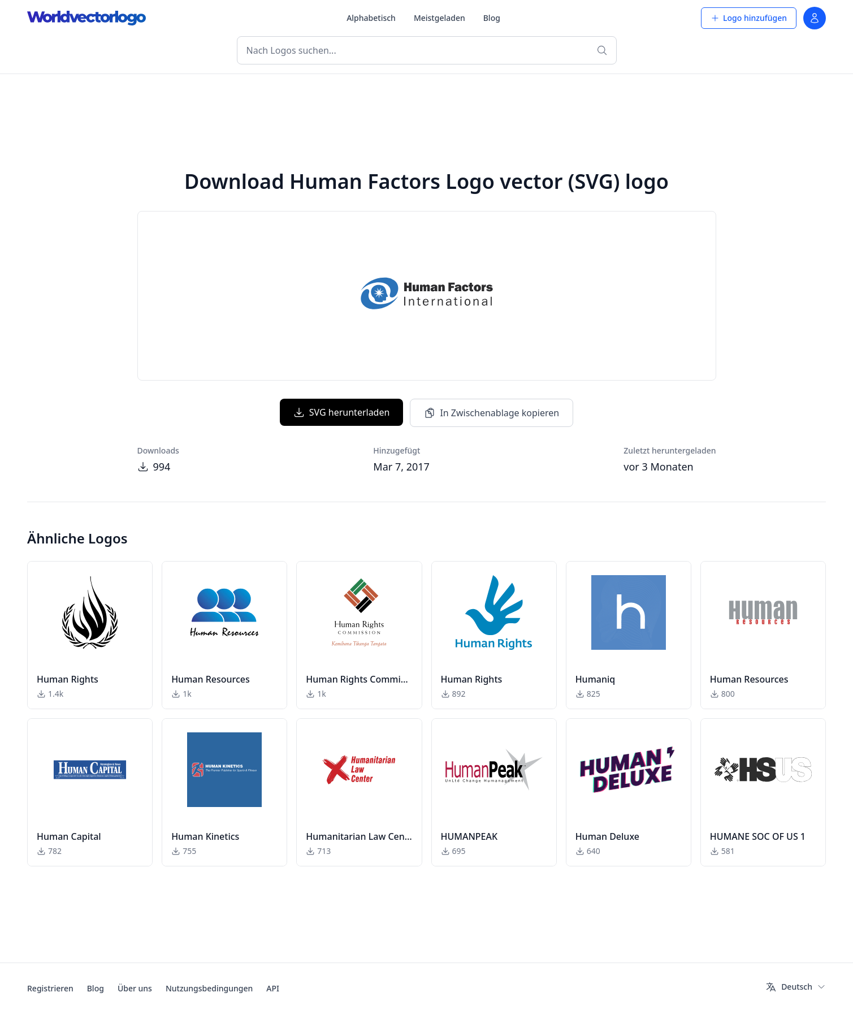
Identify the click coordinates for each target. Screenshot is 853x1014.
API (272, 988)
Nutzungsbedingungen (209, 988)
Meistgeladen (439, 17)
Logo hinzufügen (749, 17)
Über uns (135, 988)
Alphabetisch (371, 17)
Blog (491, 17)
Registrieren (50, 988)
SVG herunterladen (341, 412)
